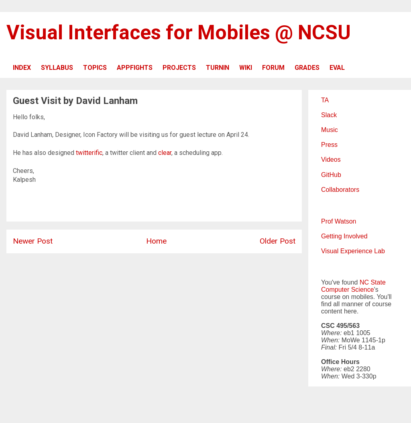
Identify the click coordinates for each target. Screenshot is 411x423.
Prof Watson (338, 221)
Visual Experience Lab (353, 251)
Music (329, 129)
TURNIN (217, 67)
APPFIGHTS (135, 67)
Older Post (277, 241)
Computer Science (347, 289)
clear (164, 153)
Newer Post (33, 241)
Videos (331, 159)
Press (329, 144)
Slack (329, 115)
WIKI (245, 67)
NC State (373, 282)
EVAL (337, 67)
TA (325, 100)
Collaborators (340, 189)
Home (156, 241)
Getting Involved (344, 236)
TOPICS (95, 67)
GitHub (331, 174)
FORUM (273, 67)
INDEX (22, 67)
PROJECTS (179, 67)
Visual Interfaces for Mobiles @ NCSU (178, 32)
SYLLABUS (57, 67)
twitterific (89, 153)
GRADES (307, 67)
